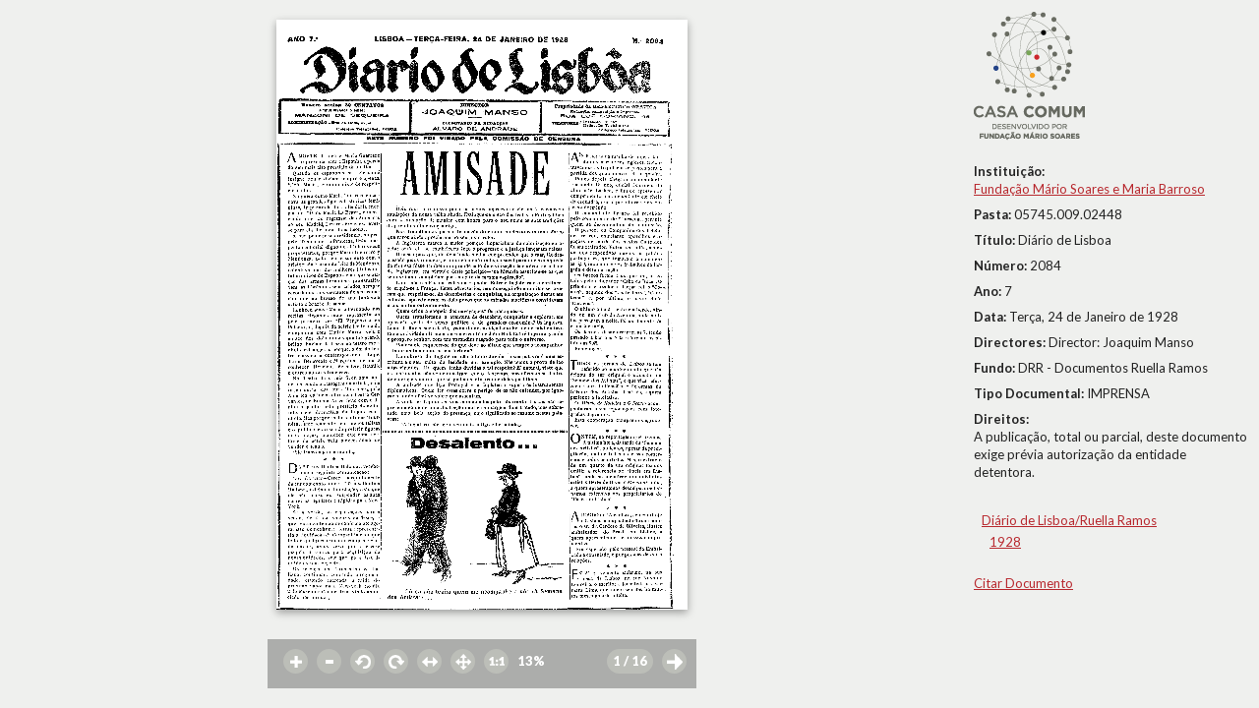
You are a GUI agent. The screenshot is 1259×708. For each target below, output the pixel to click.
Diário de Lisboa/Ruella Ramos (1069, 520)
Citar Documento (1023, 583)
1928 (1005, 542)
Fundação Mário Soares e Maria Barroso (1089, 189)
